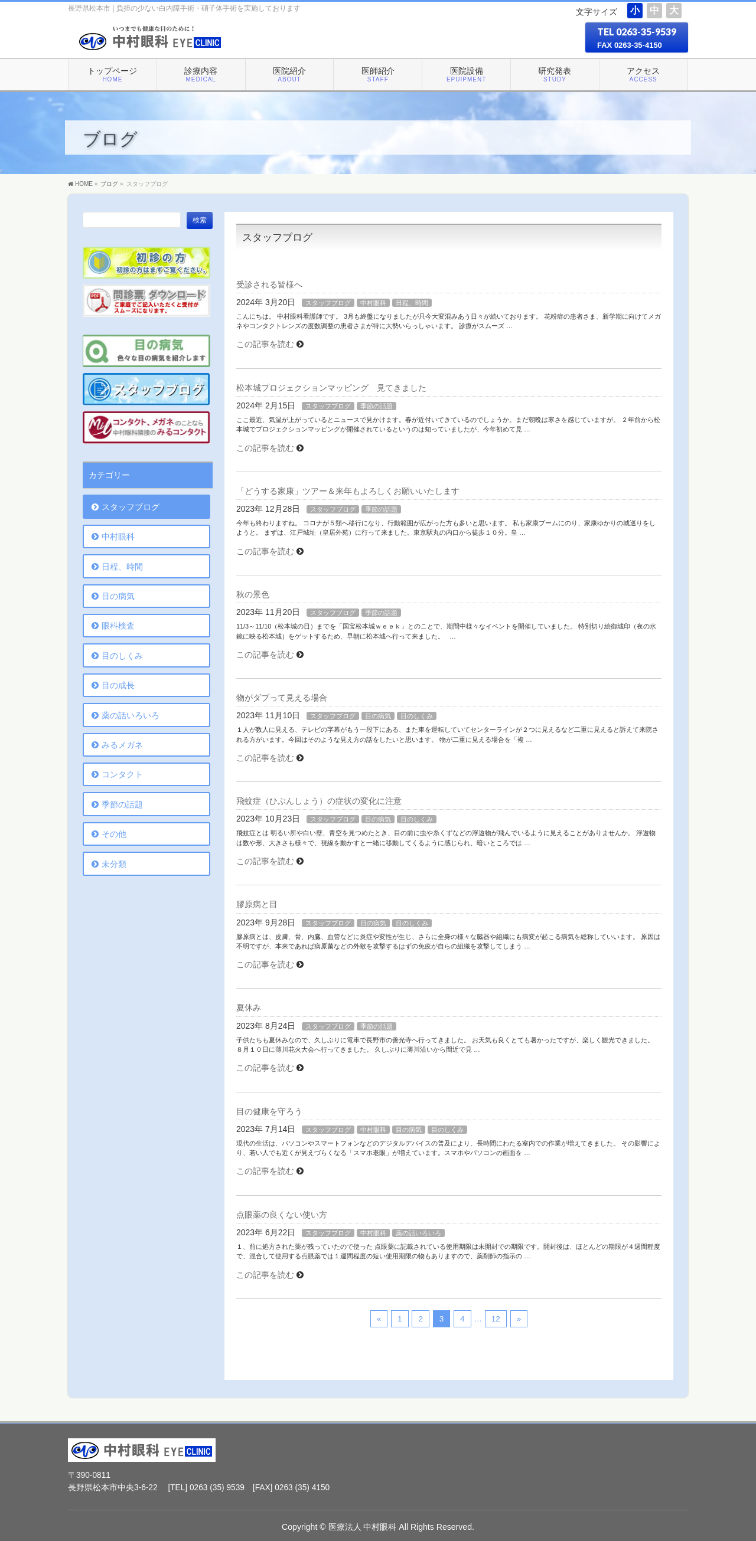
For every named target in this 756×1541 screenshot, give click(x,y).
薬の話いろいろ (418, 1232)
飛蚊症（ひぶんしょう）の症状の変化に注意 (319, 801)
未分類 (114, 864)
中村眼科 (373, 302)
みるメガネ (122, 745)
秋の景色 (252, 594)
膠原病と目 (257, 904)
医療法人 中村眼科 (362, 1527)
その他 (114, 834)
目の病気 (378, 715)
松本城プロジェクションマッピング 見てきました (331, 387)
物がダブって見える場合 (281, 697)
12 (495, 1318)
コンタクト (122, 774)
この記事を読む (265, 344)
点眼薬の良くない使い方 (281, 1214)
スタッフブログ (328, 302)
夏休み (248, 1007)
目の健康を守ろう (269, 1111)
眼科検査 (118, 625)
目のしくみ (416, 715)
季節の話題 (376, 406)
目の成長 (118, 685)
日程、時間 (412, 302)
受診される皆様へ (269, 284)
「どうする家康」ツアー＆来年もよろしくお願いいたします (348, 491)
